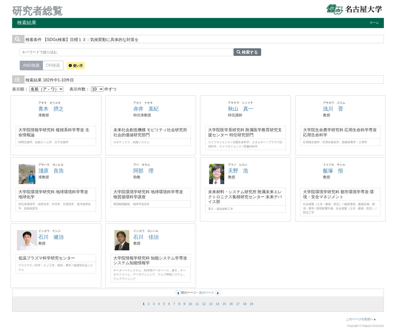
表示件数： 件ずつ (92, 89)
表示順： (37, 89)
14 (217, 304)
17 (238, 304)
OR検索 (53, 65)
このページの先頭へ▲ (361, 319)
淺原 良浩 (51, 170)
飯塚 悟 (333, 170)
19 (251, 304)
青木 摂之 (51, 109)
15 (224, 304)
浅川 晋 (333, 109)
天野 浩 (238, 170)
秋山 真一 (240, 109)
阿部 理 (143, 170)
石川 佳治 (146, 237)
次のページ (206, 292)
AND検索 (31, 65)
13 (211, 304)
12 (204, 304)
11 (197, 304)
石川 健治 (51, 237)
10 (190, 304)
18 (244, 304)
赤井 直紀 (146, 109)
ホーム (374, 22)
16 (231, 304)
